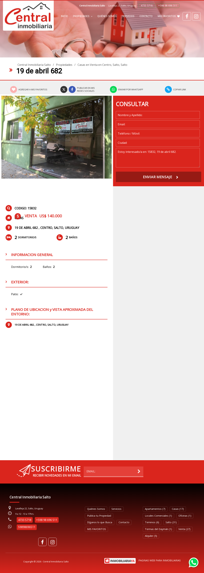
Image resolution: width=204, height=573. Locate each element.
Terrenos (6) (152, 522)
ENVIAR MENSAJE (157, 177)
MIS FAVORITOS (169, 16)
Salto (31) (171, 522)
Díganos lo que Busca (99, 522)
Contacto (146, 16)
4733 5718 (147, 5)
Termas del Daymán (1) (158, 529)
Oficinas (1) (184, 515)
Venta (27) (184, 529)
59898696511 (26, 527)
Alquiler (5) (151, 535)
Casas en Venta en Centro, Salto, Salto (102, 64)
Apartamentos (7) (155, 509)
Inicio (64, 16)
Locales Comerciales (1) (158, 515)
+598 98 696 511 (167, 5)
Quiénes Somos (107, 16)
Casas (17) (178, 509)
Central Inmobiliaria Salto (34, 64)
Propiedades (82, 16)
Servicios (128, 16)
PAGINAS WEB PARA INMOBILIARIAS (159, 560)
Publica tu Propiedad (99, 515)
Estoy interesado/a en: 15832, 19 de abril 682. (158, 157)
